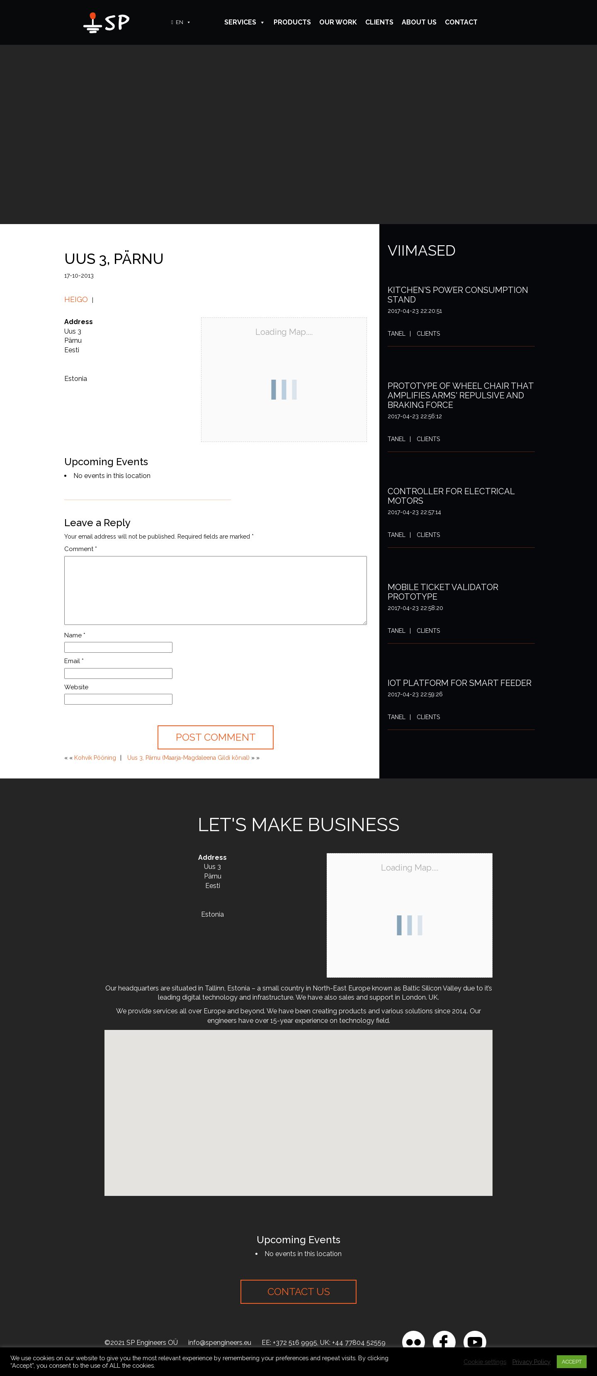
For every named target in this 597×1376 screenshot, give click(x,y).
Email (74, 661)
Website (76, 687)
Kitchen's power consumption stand (458, 295)
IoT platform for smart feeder (459, 683)
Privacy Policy (531, 1361)
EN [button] (183, 22)
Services (244, 22)
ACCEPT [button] (572, 1362)
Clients (379, 22)
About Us (419, 22)
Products (292, 22)
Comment (80, 549)
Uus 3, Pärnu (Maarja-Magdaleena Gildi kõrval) (188, 757)
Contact (461, 22)
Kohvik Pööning (95, 757)
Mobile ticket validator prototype (443, 592)
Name (74, 635)
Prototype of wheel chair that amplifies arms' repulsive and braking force (461, 395)
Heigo (76, 299)
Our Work (338, 22)
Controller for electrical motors (451, 496)
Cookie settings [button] (485, 1361)
